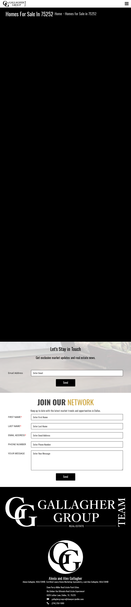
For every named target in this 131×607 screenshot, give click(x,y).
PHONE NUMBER (17, 444)
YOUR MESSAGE (16, 453)
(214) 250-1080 (58, 603)
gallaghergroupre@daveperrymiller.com (68, 599)
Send (65, 382)
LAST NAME (14, 426)
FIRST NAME (15, 416)
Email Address (15, 372)
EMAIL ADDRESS (17, 435)
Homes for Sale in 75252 (80, 13)
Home (58, 13)
